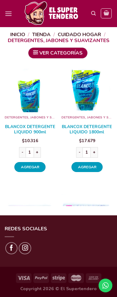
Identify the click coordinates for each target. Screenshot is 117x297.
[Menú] (8, 13)
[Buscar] (93, 13)
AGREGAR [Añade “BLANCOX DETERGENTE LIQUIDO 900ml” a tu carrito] (30, 167)
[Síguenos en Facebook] (11, 248)
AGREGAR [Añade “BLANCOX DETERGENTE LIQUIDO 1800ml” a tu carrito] (87, 167)
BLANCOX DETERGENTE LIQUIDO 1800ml (87, 129)
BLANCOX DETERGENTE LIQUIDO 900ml (30, 129)
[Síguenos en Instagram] (25, 248)
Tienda (41, 34)
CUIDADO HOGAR (79, 34)
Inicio (17, 34)
